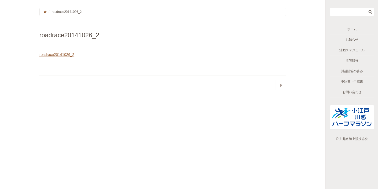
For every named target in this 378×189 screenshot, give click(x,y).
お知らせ (352, 39)
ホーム (352, 29)
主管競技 (352, 60)
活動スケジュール (352, 50)
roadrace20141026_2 (56, 54)
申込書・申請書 (352, 81)
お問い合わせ (352, 92)
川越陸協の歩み (352, 71)
